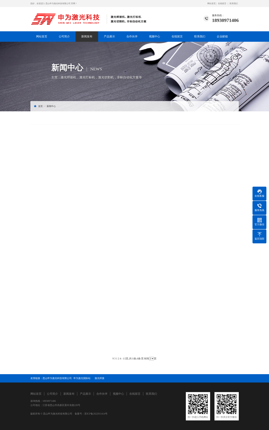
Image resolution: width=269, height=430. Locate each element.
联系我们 (234, 3)
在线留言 (222, 3)
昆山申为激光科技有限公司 (57, 378)
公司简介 (64, 36)
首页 (40, 106)
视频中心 (154, 36)
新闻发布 (86, 36)
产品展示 (109, 36)
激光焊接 (99, 378)
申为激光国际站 (83, 378)
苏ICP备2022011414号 (95, 413)
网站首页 (211, 3)
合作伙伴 (132, 36)
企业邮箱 (222, 36)
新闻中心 (51, 106)
